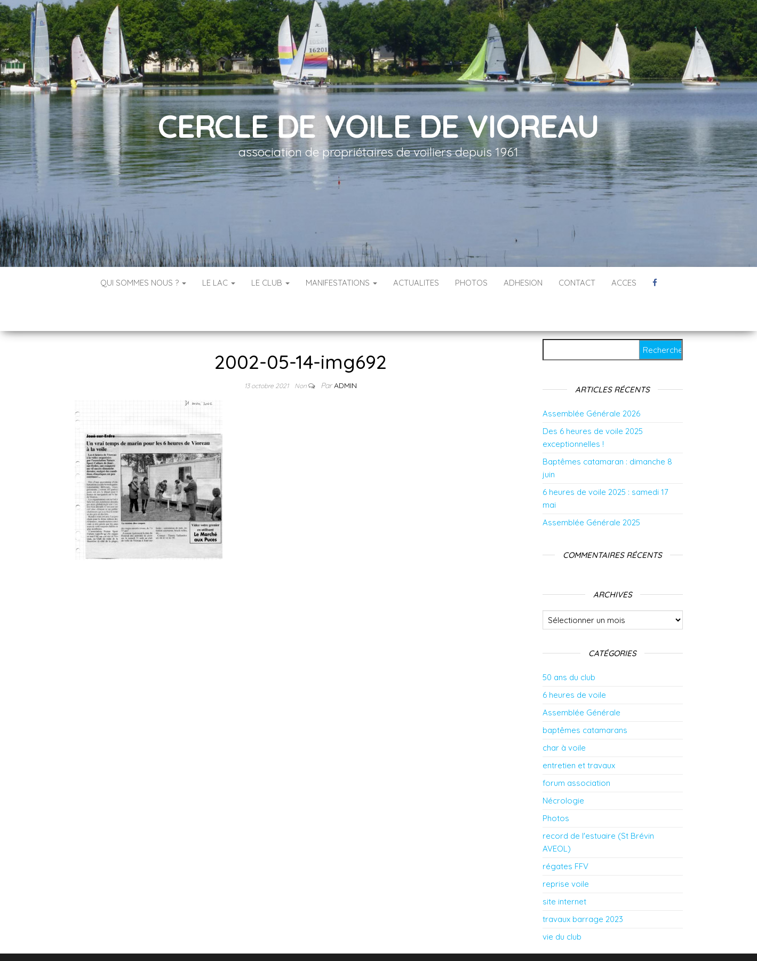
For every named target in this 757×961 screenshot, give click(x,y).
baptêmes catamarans (585, 698)
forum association (576, 751)
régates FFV (565, 834)
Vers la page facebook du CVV (654, 283)
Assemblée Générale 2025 (591, 490)
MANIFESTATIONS (341, 283)
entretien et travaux (579, 733)
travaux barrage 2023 (583, 887)
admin (345, 353)
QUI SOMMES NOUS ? (143, 283)
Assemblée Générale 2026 (591, 381)
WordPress (386, 938)
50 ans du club (569, 645)
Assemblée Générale (581, 680)
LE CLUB (270, 283)
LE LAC (218, 283)
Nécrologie (563, 768)
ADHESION (523, 283)
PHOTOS (471, 283)
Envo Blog (463, 938)
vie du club (562, 905)
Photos (556, 786)
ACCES (623, 283)
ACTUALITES (416, 283)
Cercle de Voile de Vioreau (378, 126)
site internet (564, 869)
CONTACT (577, 283)
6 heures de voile (574, 663)
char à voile (564, 716)
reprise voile (566, 852)
